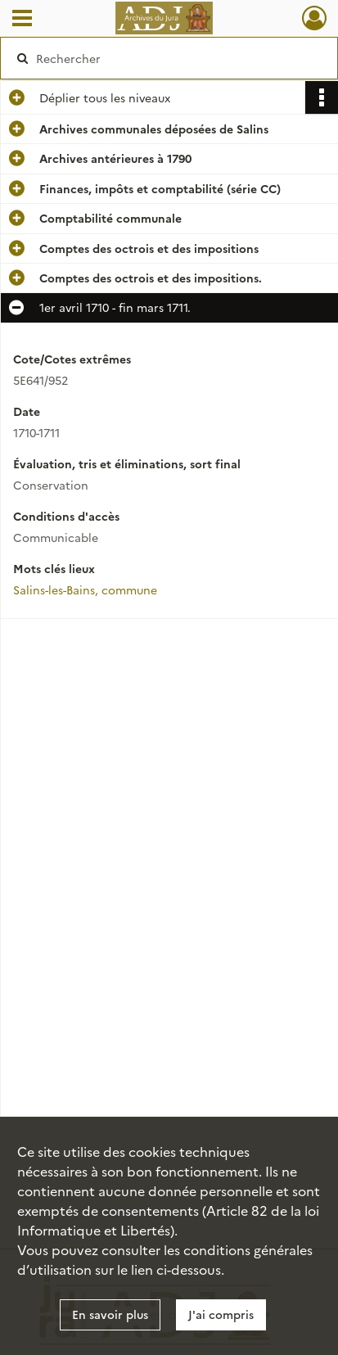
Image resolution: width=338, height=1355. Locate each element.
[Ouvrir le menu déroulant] (22, 19)
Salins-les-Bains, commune (85, 589)
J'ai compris (221, 1314)
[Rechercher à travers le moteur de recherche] (165, 58)
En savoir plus (110, 1314)
